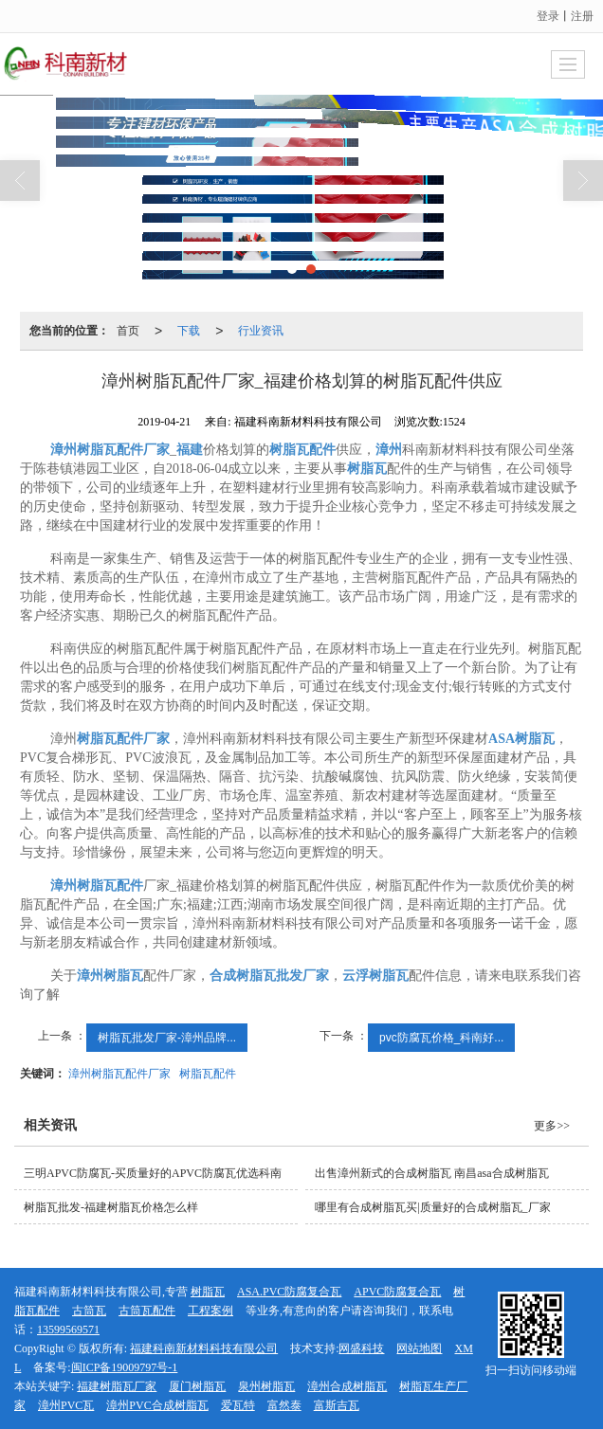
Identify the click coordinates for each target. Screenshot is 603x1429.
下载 (188, 330)
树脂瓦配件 (207, 1073)
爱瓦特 (238, 1405)
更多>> (552, 1125)
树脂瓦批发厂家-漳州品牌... (167, 1037)
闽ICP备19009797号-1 (124, 1367)
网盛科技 (361, 1348)
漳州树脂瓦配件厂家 (119, 1073)
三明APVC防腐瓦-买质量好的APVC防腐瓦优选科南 (153, 1173)
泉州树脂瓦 (266, 1386)
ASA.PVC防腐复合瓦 (289, 1291)
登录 (548, 16)
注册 (582, 16)
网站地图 (419, 1348)
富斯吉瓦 (336, 1405)
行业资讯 (260, 330)
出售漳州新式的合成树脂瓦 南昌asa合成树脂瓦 (431, 1173)
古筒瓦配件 (147, 1310)
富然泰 (284, 1405)
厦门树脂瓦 (197, 1386)
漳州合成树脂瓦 (347, 1386)
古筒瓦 (89, 1310)
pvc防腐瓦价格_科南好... (441, 1037)
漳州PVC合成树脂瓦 (157, 1405)
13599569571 (68, 1329)
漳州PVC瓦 (66, 1405)
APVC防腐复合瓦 (397, 1291)
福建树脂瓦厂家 (116, 1386)
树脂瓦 (208, 1291)
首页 (128, 330)
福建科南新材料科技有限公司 (204, 1348)
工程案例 (210, 1310)
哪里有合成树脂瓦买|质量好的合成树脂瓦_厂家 (432, 1207)
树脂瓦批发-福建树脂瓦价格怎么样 (111, 1207)
